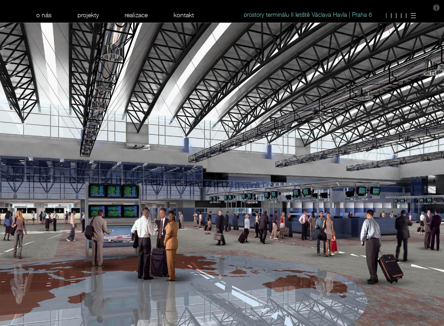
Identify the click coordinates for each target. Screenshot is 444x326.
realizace (136, 15)
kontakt (184, 15)
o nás (44, 15)
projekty (88, 15)
